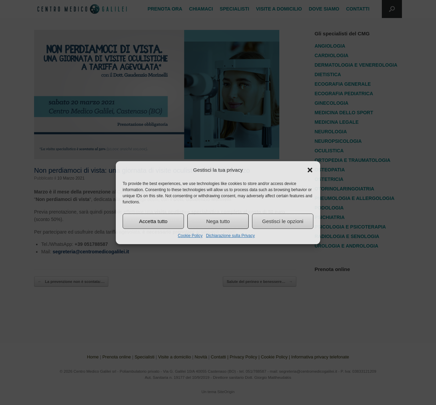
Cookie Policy (190, 235)
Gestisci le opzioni (282, 221)
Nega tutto (218, 221)
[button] (310, 170)
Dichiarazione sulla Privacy (230, 235)
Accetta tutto (153, 221)
